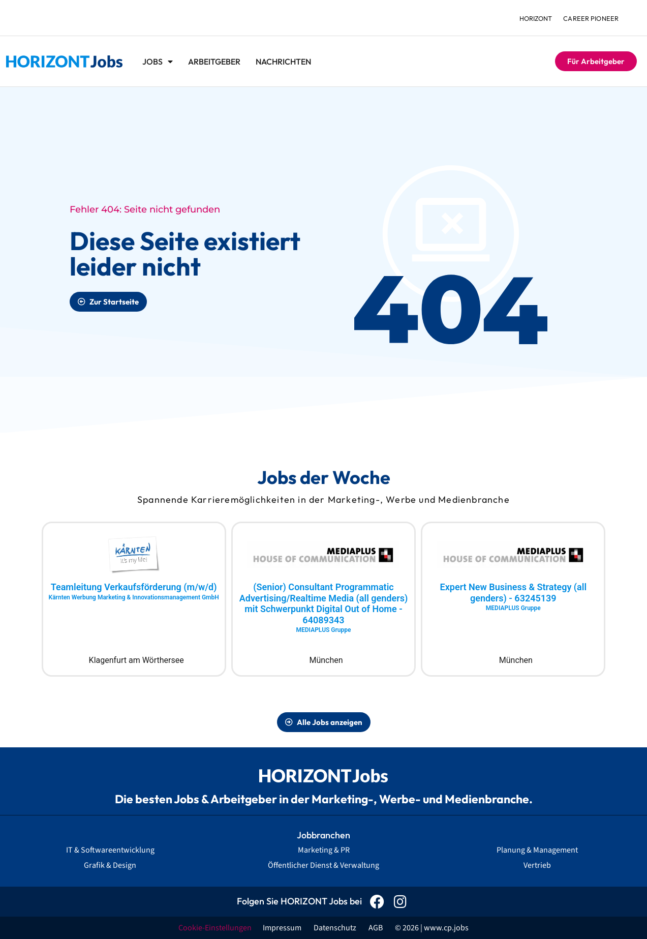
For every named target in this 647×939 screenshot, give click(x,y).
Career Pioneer (591, 18)
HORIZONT (534, 18)
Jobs (157, 61)
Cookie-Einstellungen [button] (215, 927)
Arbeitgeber (214, 61)
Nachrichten (283, 61)
